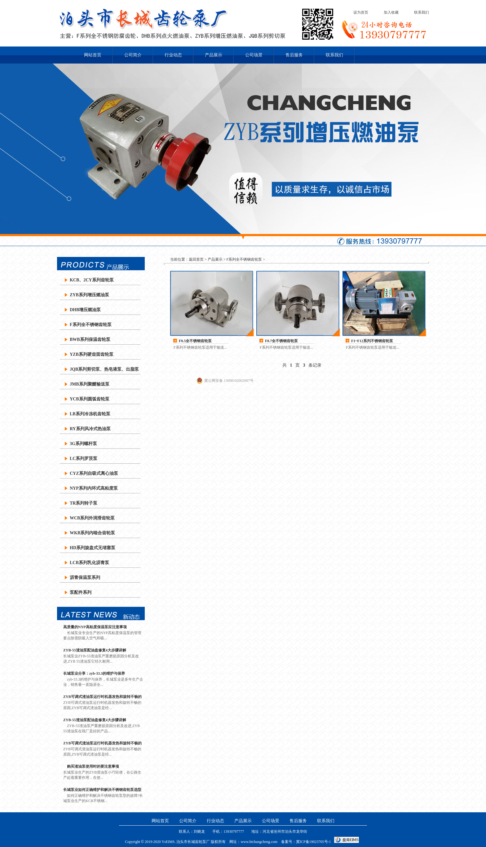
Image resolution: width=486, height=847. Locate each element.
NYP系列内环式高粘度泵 (94, 488)
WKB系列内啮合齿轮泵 (92, 533)
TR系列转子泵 (83, 503)
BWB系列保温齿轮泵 (90, 339)
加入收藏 (391, 12)
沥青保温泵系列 (85, 577)
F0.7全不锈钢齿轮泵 (281, 341)
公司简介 (133, 55)
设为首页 (360, 12)
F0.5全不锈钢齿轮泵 (195, 341)
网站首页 (92, 55)
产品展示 (213, 55)
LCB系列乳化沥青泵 (89, 562)
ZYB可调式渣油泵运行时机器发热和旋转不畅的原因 (102, 697)
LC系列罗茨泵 (83, 458)
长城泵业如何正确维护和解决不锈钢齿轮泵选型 (102, 789)
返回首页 (196, 259)
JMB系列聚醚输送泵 (89, 384)
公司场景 (254, 55)
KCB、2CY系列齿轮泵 (92, 280)
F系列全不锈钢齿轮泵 (91, 324)
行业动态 (173, 55)
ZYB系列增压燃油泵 (89, 295)
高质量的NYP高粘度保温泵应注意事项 (95, 627)
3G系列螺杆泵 (83, 443)
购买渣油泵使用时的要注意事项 (91, 766)
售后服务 (294, 55)
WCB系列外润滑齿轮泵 (92, 518)
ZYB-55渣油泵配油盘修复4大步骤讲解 (94, 650)
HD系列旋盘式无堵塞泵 (92, 547)
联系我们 (421, 12)
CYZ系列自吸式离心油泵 (94, 473)
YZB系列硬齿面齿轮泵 (91, 354)
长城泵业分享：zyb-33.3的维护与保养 (94, 673)
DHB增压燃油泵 (85, 309)
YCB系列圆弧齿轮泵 (89, 399)
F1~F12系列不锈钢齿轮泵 (372, 341)
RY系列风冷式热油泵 (90, 428)
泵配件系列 (80, 592)
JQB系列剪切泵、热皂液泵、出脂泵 (104, 369)
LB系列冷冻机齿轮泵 (90, 414)
